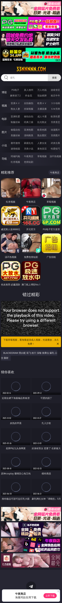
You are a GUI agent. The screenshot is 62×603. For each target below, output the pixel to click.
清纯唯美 (28, 135)
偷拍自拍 (28, 116)
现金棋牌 (42, 95)
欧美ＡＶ (42, 103)
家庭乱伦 (28, 143)
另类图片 (55, 135)
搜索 (54, 77)
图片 (4, 132)
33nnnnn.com (31, 69)
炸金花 (28, 95)
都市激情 (15, 143)
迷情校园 (15, 148)
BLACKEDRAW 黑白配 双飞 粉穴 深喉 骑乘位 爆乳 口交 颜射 (29, 355)
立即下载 (50, 595)
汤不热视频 (55, 156)
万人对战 (42, 89)
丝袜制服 (28, 108)
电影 (4, 119)
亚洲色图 (28, 129)
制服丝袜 (15, 122)
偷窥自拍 (15, 129)
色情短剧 (28, 161)
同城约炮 (15, 156)
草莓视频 (42, 156)
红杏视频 (15, 161)
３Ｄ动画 (55, 103)
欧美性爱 (55, 116)
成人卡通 (42, 116)
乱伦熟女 (42, 122)
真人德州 (28, 89)
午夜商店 (28, 156)
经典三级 (28, 122)
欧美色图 (42, 129)
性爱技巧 (55, 148)
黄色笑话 (42, 148)
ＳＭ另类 (55, 108)
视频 (4, 105)
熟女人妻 (15, 108)
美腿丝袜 (15, 135)
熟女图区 (42, 135)
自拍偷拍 (28, 103)
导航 (4, 158)
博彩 (4, 92)
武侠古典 (55, 143)
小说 (4, 145)
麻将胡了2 (15, 95)
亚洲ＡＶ (15, 103)
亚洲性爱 (15, 116)
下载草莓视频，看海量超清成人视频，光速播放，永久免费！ (31, 342)
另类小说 (28, 148)
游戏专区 (55, 89)
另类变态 (55, 122)
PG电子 (15, 89)
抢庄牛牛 (55, 95)
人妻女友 (42, 143)
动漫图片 (55, 129)
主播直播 (42, 108)
